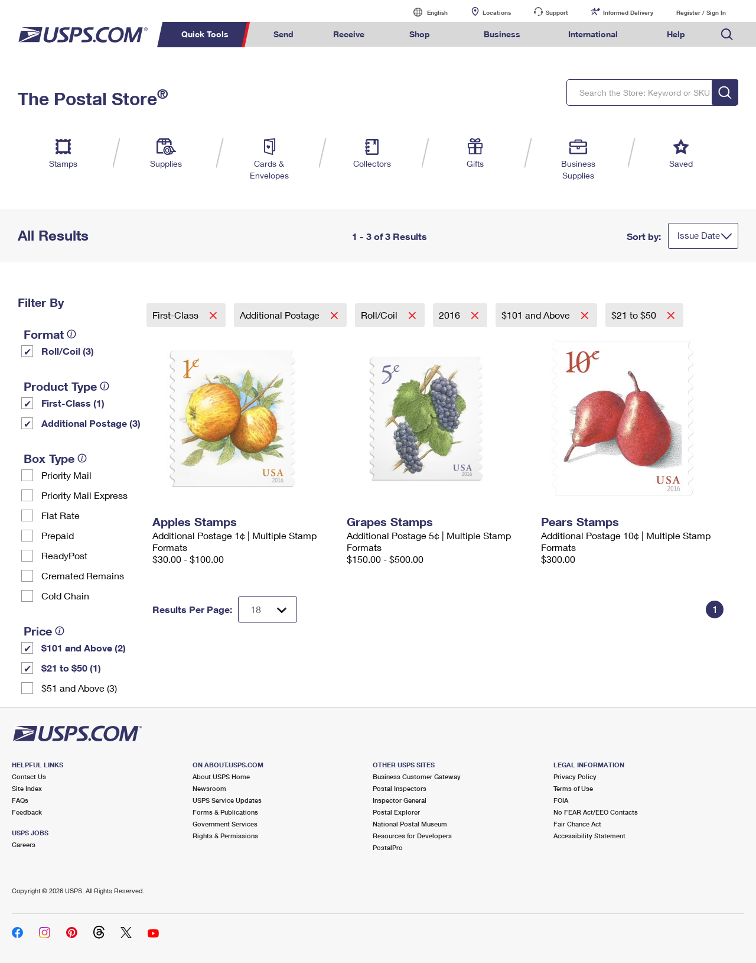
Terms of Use (573, 788)
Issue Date (698, 235)
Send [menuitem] (283, 34)
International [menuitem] (593, 34)
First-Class (176, 314)
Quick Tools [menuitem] (205, 34)
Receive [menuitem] (348, 34)
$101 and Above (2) (83, 647)
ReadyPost (64, 555)
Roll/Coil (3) (67, 350)
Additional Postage (281, 314)
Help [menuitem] (676, 34)
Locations (497, 12)
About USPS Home (221, 776)
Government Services (225, 824)
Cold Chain (65, 595)
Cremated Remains (82, 575)
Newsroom (209, 788)
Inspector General (399, 800)
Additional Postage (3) (91, 423)
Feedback (27, 812)
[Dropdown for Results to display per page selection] (267, 609)
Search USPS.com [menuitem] (727, 34)
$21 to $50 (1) (71, 667)
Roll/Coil (380, 314)
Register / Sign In (701, 12)
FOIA (560, 800)
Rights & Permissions (225, 835)
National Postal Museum (410, 824)
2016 (450, 314)
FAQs (20, 800)
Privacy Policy (575, 776)
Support (557, 12)
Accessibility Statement (589, 835)
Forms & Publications (225, 812)
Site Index (27, 788)
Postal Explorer (396, 812)
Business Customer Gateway (417, 776)
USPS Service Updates (227, 800)
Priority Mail (66, 475)
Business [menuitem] (502, 34)
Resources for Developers (412, 835)
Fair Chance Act (577, 824)
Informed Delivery (628, 12)
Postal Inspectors (399, 788)
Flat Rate (60, 515)
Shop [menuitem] (419, 34)
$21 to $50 (635, 314)
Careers (23, 844)
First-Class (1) (73, 402)
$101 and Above (536, 314)
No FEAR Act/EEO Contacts (595, 812)
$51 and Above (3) (79, 687)
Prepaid (57, 535)
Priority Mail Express (84, 495)
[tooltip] (71, 334)
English (425, 12)
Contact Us (29, 776)
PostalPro (388, 847)
